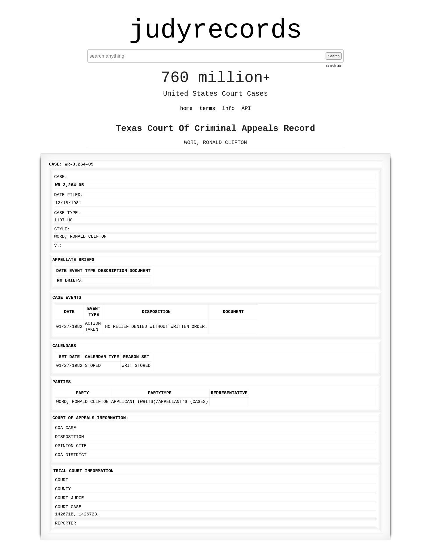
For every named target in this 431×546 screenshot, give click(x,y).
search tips (334, 65)
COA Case (65, 428)
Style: (62, 229)
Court (61, 480)
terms (207, 108)
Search (334, 56)
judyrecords (215, 30)
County (63, 489)
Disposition (69, 437)
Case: (60, 177)
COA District (70, 455)
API (246, 108)
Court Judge (69, 498)
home (186, 108)
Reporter (65, 523)
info (228, 108)
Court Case (68, 507)
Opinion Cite (70, 446)
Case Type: (67, 213)
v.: (58, 245)
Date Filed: (68, 195)
